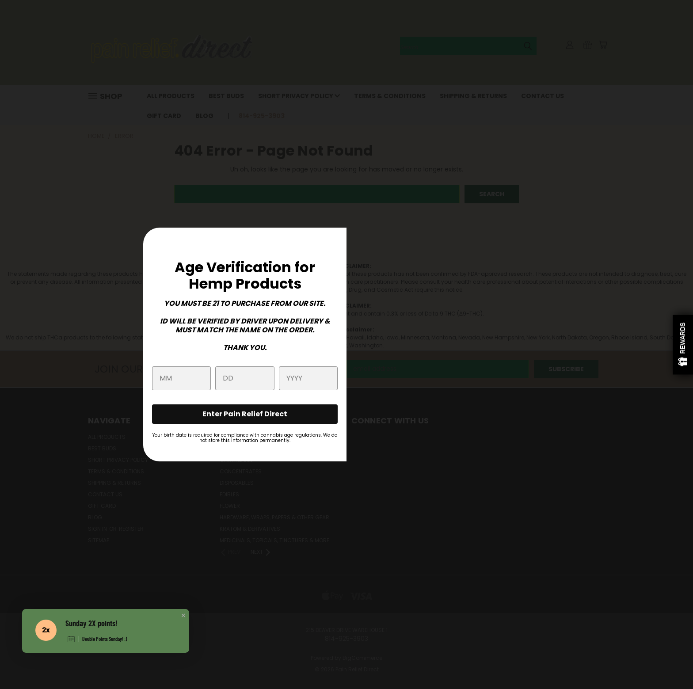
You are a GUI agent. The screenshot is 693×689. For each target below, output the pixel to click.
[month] (181, 378)
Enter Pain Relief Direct (244, 414)
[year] (308, 378)
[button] (183, 616)
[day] (244, 378)
